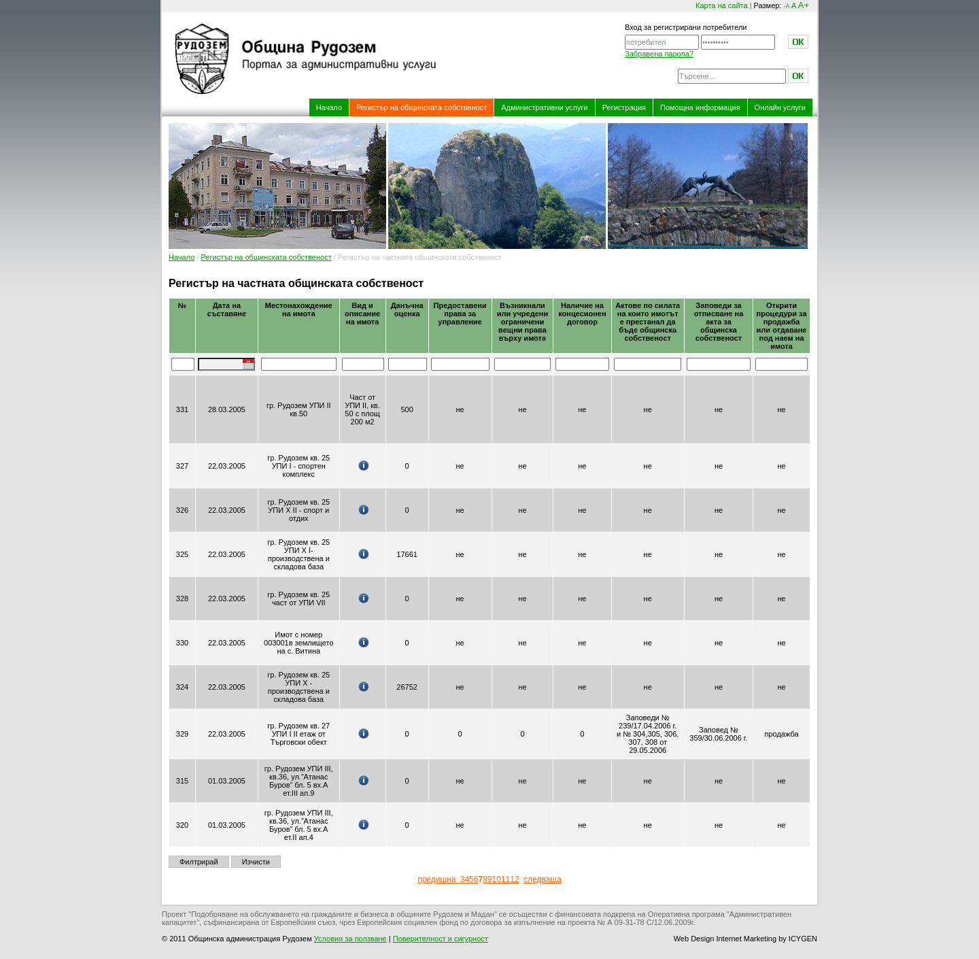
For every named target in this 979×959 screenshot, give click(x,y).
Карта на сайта (721, 5)
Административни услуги (544, 107)
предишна (438, 879)
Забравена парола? (659, 54)
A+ (803, 5)
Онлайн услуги (780, 107)
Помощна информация (700, 107)
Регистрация (624, 107)
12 (514, 879)
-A (786, 6)
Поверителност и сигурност (440, 939)
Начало (329, 107)
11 (505, 879)
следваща (542, 879)
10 (496, 879)
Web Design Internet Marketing (725, 939)
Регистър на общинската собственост (421, 107)
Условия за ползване (350, 939)
